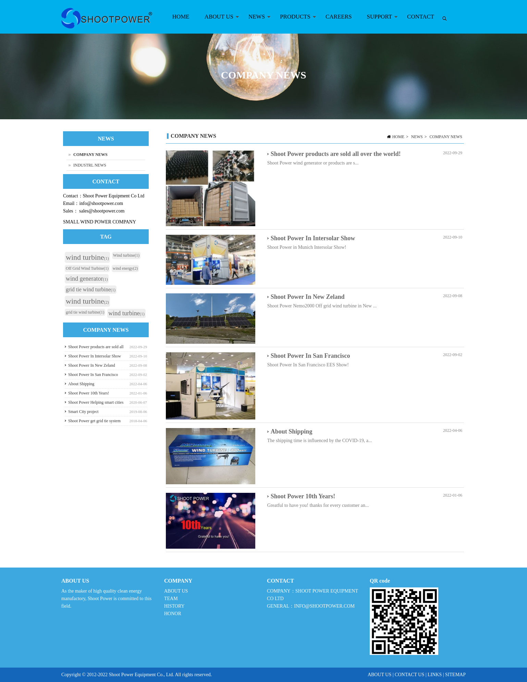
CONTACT (420, 16)
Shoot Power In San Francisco (310, 355)
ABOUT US (218, 23)
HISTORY (174, 606)
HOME (180, 16)
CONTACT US (409, 674)
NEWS (256, 23)
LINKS (435, 674)
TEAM (171, 598)
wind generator (87, 278)
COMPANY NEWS (446, 136)
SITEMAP (455, 674)
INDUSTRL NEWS (89, 165)
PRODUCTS (294, 23)
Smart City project (83, 411)
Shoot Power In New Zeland (308, 296)
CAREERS (339, 16)
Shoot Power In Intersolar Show (313, 238)
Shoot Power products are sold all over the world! (336, 153)
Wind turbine (126, 255)
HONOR (172, 613)
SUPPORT (378, 23)
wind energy (125, 268)
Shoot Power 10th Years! (303, 496)
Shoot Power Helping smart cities (95, 402)
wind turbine (87, 257)
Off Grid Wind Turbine (87, 268)
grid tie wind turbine (90, 289)
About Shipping (291, 431)
